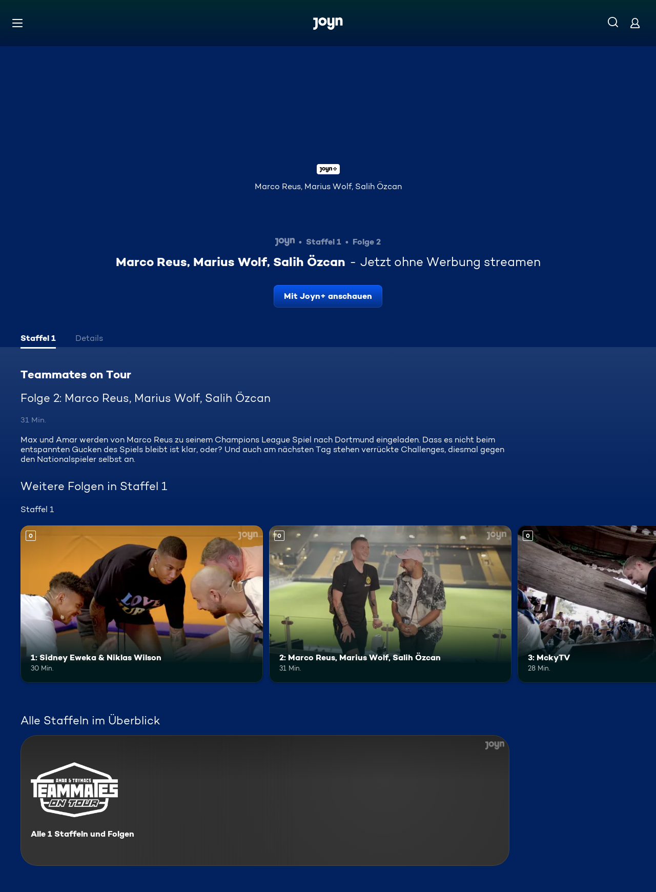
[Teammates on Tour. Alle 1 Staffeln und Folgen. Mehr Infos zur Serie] (264, 800)
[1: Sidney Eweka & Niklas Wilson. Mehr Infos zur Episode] (141, 604)
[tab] (38, 339)
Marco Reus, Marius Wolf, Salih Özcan (328, 186)
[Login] (635, 23)
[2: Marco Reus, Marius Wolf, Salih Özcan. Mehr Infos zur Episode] (390, 604)
